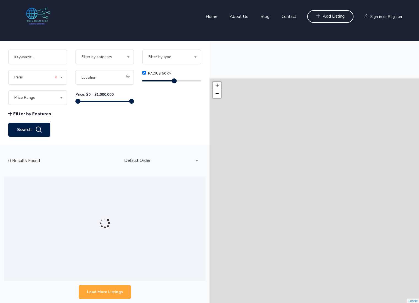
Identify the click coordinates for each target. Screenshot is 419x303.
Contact (289, 16)
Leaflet (413, 300)
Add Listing (330, 16)
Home (211, 16)
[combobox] (104, 57)
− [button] (217, 57)
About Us (239, 16)
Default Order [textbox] (137, 160)
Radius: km (157, 73)
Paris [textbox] (35, 77)
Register (395, 16)
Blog (265, 16)
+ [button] (217, 49)
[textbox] (104, 57)
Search (29, 130)
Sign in (376, 16)
